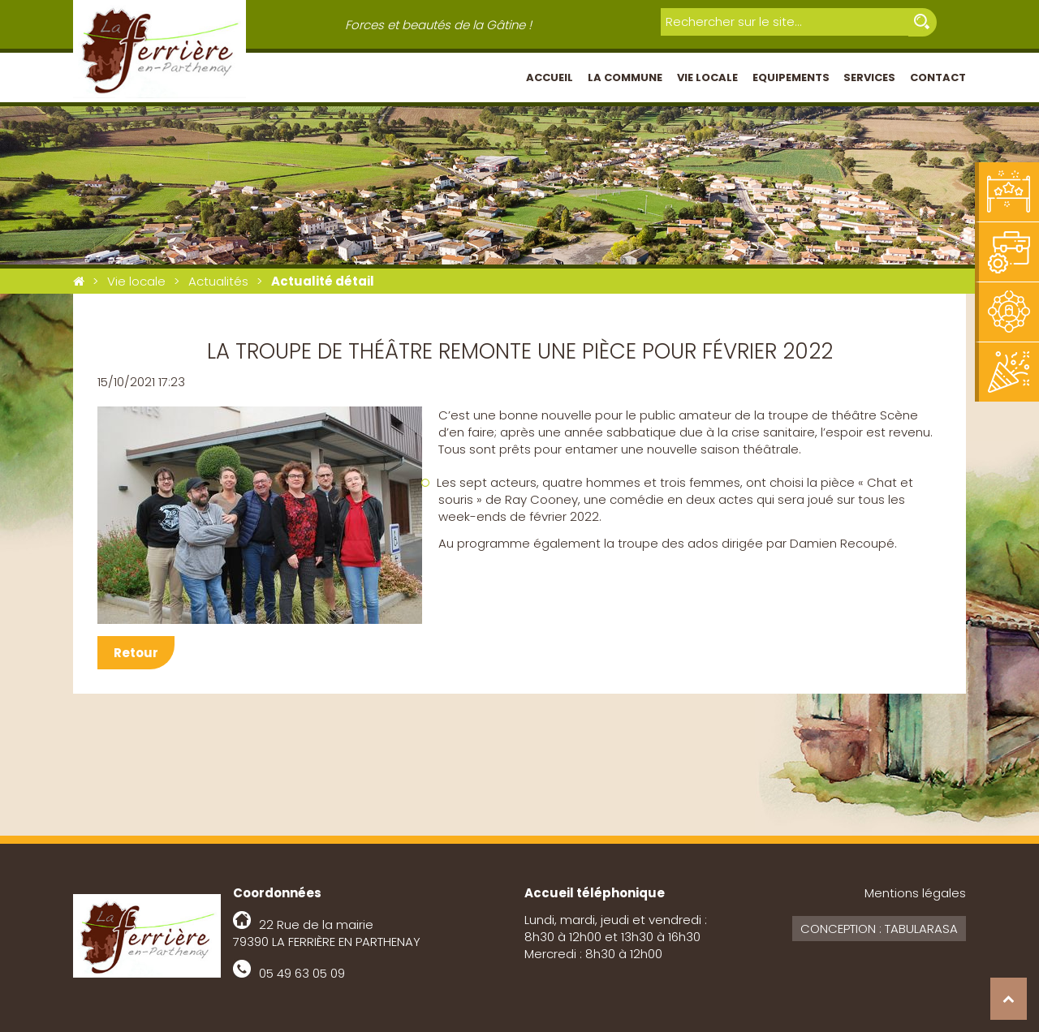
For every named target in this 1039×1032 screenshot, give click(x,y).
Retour (136, 652)
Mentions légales (915, 892)
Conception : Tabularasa (879, 928)
